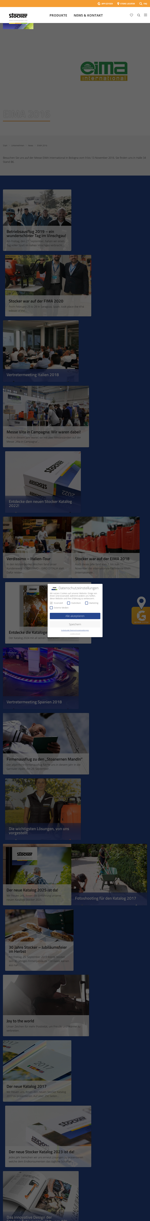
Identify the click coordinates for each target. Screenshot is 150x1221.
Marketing (91, 603)
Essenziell (56, 603)
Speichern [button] (75, 624)
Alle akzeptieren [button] (75, 616)
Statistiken (74, 603)
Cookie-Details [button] (75, 634)
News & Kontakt (88, 15)
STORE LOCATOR (127, 3)
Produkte (58, 15)
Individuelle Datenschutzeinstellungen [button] (75, 630)
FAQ (145, 3)
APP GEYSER (107, 3)
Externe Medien (59, 607)
